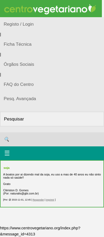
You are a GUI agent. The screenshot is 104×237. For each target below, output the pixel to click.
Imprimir (50, 199)
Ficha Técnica (18, 44)
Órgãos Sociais (19, 64)
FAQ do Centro (19, 84)
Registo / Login (19, 24)
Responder (38, 199)
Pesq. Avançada (20, 98)
